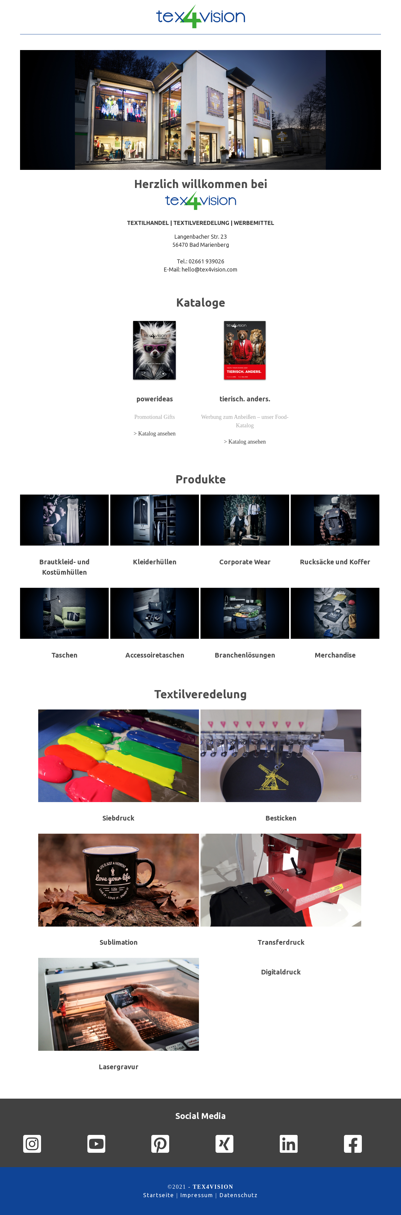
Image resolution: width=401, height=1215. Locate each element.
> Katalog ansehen (154, 433)
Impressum (196, 1195)
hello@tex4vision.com (209, 269)
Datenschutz (238, 1195)
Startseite (158, 1195)
